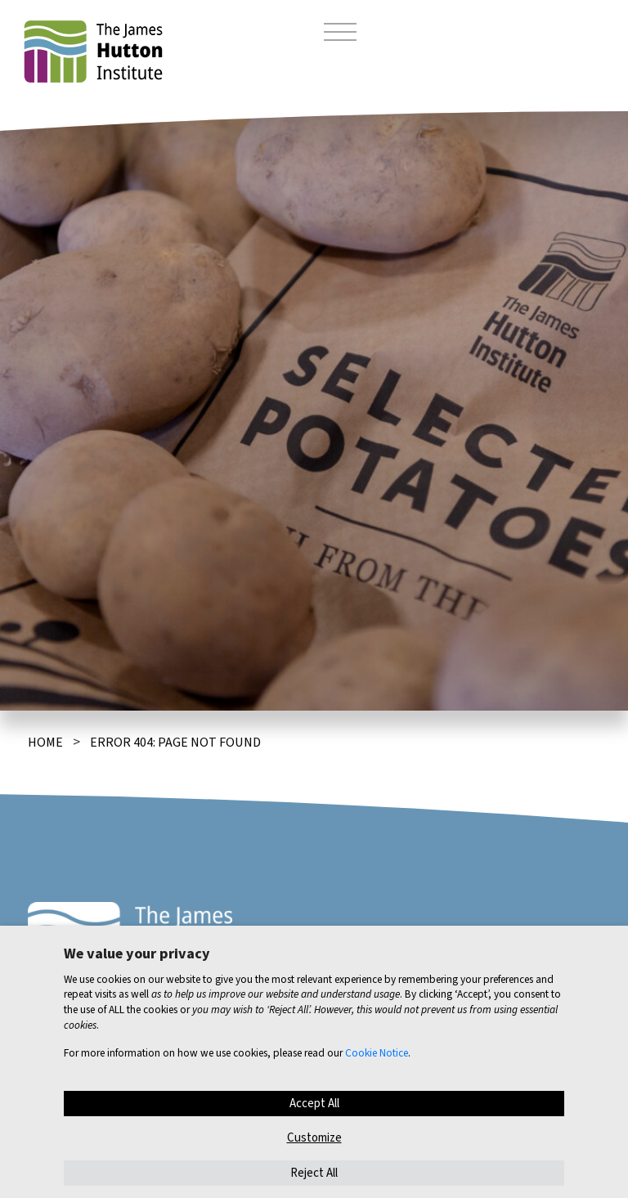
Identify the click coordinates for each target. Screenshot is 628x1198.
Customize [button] (314, 1137)
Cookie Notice (376, 1053)
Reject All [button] (314, 1173)
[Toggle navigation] (340, 34)
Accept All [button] (314, 1103)
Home (45, 743)
